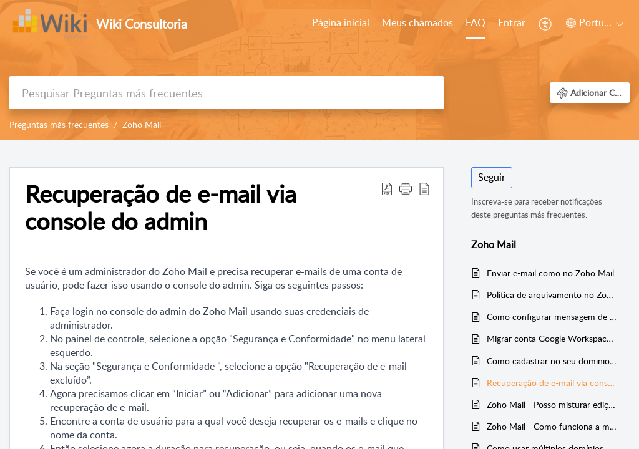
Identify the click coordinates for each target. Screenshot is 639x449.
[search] (226, 92)
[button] (546, 23)
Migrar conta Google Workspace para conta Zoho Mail (552, 338)
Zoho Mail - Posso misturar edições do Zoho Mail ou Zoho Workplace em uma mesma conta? (552, 404)
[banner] (319, 70)
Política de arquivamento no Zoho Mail (552, 295)
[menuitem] (340, 24)
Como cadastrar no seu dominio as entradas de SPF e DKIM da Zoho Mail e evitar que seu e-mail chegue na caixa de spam (552, 361)
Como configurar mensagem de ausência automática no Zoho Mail (552, 316)
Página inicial (340, 22)
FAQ (475, 22)
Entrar (511, 22)
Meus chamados (417, 22)
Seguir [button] (491, 177)
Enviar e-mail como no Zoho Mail (550, 273)
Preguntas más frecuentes (59, 124)
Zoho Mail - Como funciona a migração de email (552, 426)
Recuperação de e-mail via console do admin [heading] (160, 207)
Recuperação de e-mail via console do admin (552, 383)
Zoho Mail (141, 124)
